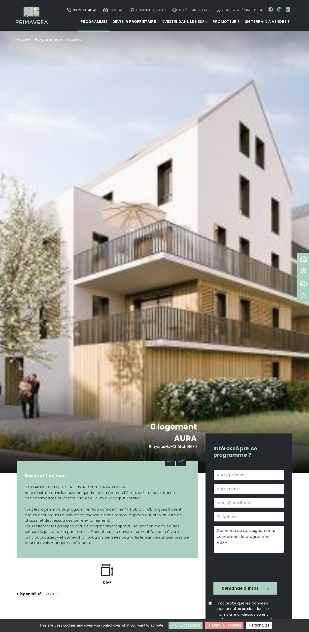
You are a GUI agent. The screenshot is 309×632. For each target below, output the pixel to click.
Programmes (94, 21)
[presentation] (245, 567)
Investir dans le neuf (182, 21)
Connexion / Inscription (239, 10)
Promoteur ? (226, 21)
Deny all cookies (224, 625)
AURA (185, 438)
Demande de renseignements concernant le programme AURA (248, 539)
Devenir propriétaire (134, 21)
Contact (114, 10)
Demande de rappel (149, 10)
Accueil (23, 39)
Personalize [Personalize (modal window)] (259, 625)
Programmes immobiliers (58, 39)
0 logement (173, 426)
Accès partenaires (191, 10)
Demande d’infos (240, 588)
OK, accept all (185, 625)
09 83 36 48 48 (82, 10)
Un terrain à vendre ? (267, 21)
